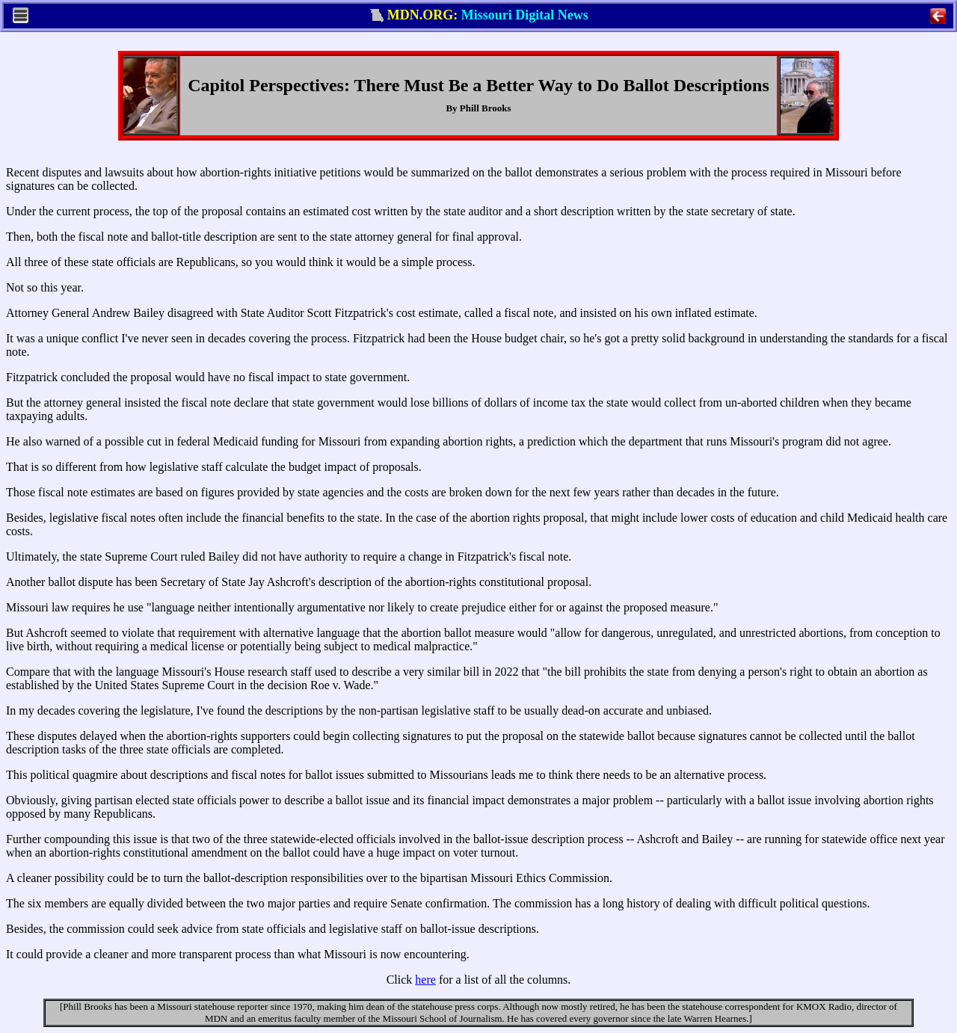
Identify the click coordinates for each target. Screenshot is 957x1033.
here (425, 979)
